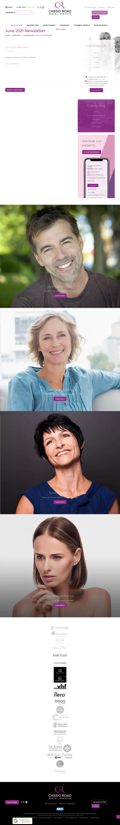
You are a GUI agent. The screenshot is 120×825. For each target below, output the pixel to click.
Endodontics (65, 21)
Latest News (21, 813)
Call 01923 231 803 (94, 13)
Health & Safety (86, 813)
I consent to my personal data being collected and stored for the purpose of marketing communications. (96, 79)
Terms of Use (30, 813)
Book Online (12, 798)
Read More (92, 181)
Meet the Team (17, 21)
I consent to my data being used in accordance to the (96, 73)
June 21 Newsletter (12, 59)
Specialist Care (33, 21)
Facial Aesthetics (100, 21)
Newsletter (96, 115)
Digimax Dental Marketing (89, 809)
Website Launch (96, 118)
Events (96, 107)
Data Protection (58, 813)
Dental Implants (49, 21)
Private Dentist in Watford (96, 111)
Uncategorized (96, 122)
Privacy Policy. (101, 74)
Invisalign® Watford (82, 21)
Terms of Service (76, 811)
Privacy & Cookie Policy (72, 813)
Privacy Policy (66, 811)
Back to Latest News (15, 86)
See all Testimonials (92, 148)
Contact (110, 13)
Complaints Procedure (44, 813)
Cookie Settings (98, 813)
